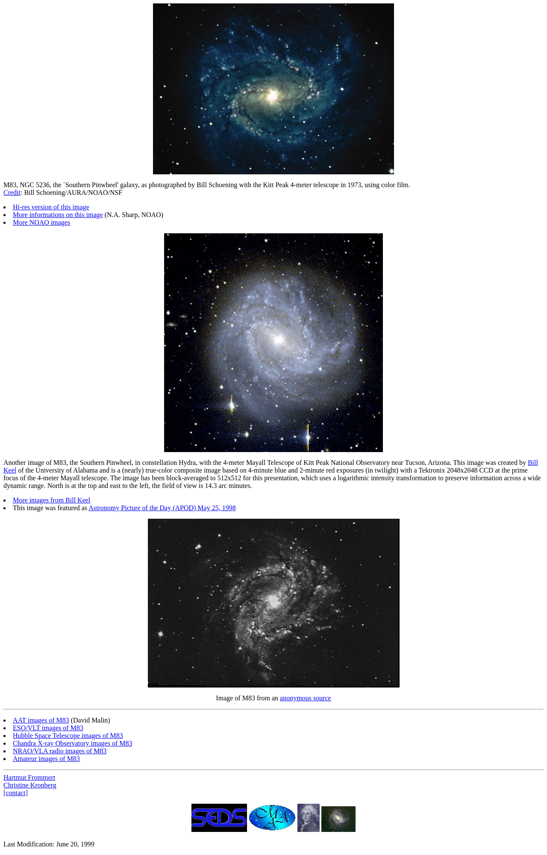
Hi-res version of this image (51, 207)
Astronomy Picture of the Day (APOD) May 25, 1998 (161, 507)
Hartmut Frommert (29, 777)
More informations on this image (58, 214)
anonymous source (305, 698)
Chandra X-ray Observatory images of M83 (72, 743)
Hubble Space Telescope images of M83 (68, 735)
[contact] (15, 792)
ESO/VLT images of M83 (48, 728)
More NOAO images (41, 222)
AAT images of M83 (41, 720)
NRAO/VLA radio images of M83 (60, 751)
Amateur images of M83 (46, 758)
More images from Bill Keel (51, 500)
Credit (12, 192)
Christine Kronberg (29, 785)
